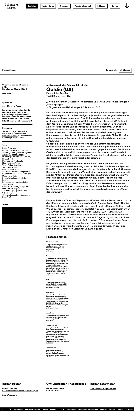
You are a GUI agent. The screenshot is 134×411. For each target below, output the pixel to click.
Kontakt (103, 409)
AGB (62, 409)
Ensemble (64, 6)
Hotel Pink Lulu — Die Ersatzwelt (105, 209)
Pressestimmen (9, 70)
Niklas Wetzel (8, 133)
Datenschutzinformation (88, 409)
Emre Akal (51, 200)
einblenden (125, 70)
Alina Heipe (22, 131)
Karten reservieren (32, 409)
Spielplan (32, 6)
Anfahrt (112, 409)
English (53, 409)
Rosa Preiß (6, 197)
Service (115, 6)
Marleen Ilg (18, 161)
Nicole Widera (20, 133)
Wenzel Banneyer (9, 131)
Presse (120, 409)
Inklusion (101, 6)
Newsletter (18, 409)
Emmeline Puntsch (10, 136)
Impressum (71, 409)
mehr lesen (49, 251)
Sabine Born (23, 150)
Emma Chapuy (18, 155)
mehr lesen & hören (52, 308)
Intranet (129, 409)
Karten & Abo (48, 6)
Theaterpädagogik (83, 6)
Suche (45, 409)
